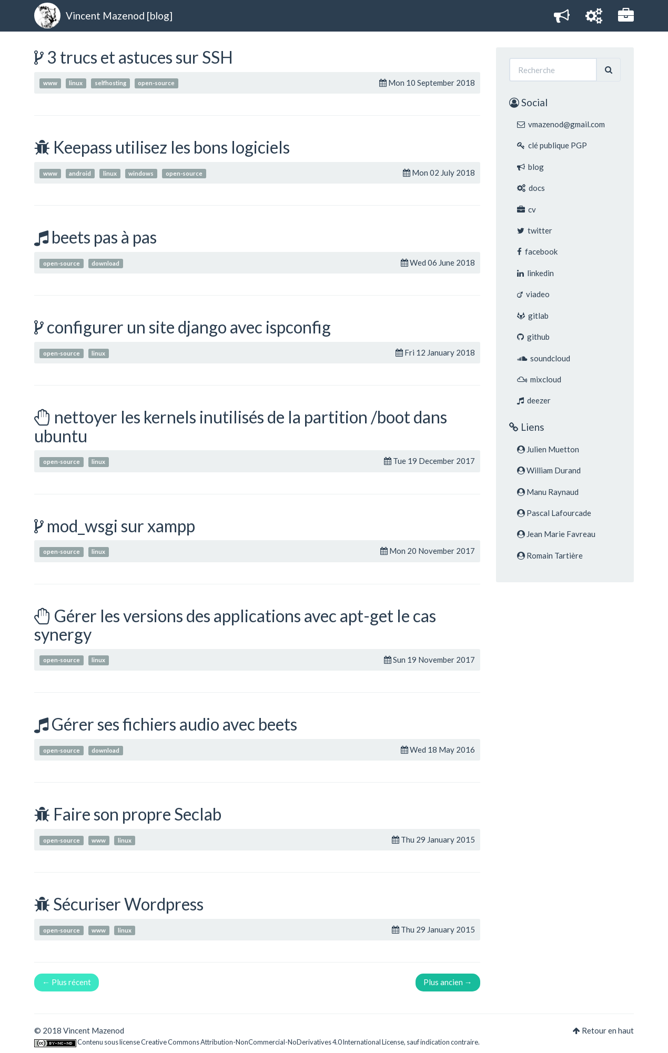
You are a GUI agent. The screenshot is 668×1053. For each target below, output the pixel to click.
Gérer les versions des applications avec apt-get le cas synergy (235, 624)
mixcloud (539, 379)
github (533, 336)
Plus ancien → (447, 982)
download (105, 263)
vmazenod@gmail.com (561, 124)
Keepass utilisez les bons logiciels (171, 147)
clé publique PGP (552, 145)
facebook (537, 251)
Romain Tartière (550, 555)
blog (530, 166)
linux (76, 83)
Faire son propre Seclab (137, 814)
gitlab (533, 315)
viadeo (533, 294)
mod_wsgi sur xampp (121, 525)
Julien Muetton (548, 449)
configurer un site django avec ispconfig (189, 327)
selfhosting (110, 83)
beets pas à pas (104, 237)
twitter (534, 230)
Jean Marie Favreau (556, 534)
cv (526, 209)
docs (531, 188)
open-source (156, 83)
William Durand (549, 470)
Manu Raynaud (548, 492)
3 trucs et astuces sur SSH (140, 57)
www (50, 83)
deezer (534, 400)
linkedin (535, 273)
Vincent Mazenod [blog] (119, 15)
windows (141, 173)
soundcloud (543, 358)
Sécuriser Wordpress (128, 904)
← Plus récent (66, 982)
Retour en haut (608, 1030)
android (80, 173)
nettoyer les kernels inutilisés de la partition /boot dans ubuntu (240, 426)
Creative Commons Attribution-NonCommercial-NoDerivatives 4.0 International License (272, 1042)
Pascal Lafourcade (554, 513)
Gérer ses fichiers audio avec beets (174, 724)
